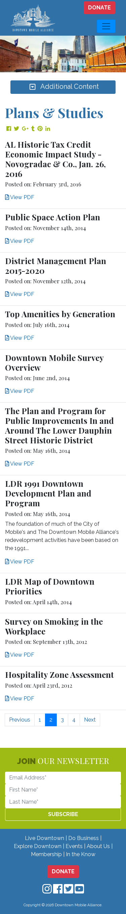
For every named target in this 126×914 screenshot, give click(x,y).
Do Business (83, 838)
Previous (19, 720)
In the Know (80, 854)
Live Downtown (44, 838)
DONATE (99, 7)
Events (74, 846)
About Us (98, 846)
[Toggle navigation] (106, 26)
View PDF (19, 197)
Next (90, 720)
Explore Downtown (37, 846)
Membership (46, 854)
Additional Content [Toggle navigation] (63, 87)
